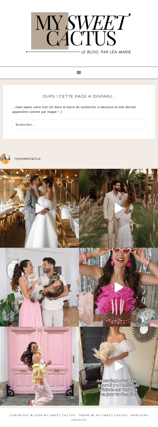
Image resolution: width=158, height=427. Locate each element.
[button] (79, 72)
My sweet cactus (112, 415)
